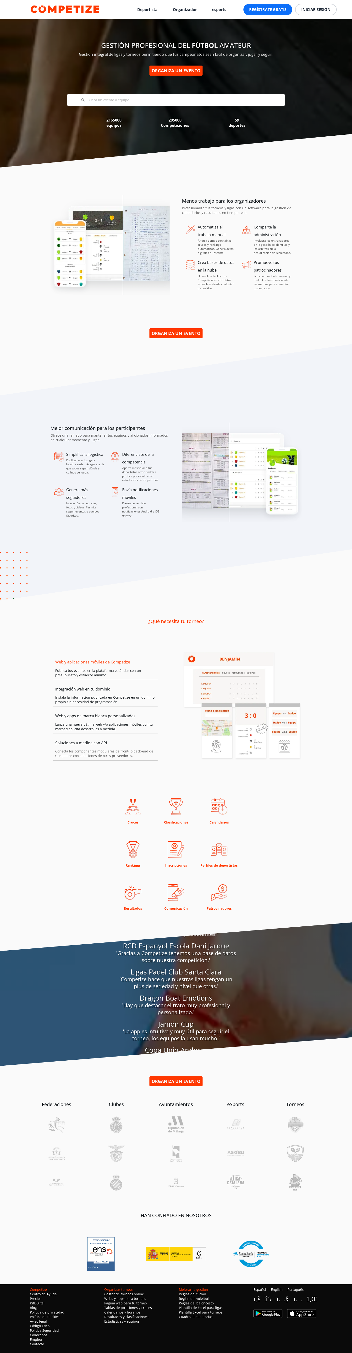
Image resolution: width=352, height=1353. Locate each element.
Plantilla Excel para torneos (200, 1312)
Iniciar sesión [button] (315, 9)
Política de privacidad (47, 1312)
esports (219, 9)
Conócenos (38, 1335)
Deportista (147, 9)
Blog (33, 1307)
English (277, 1289)
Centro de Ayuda (43, 1294)
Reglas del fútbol (192, 1294)
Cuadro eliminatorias (196, 1316)
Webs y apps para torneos (125, 1298)
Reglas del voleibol (194, 1298)
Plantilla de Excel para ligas (201, 1307)
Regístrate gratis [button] (267, 9)
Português (295, 1289)
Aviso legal (38, 1321)
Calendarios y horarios (122, 1312)
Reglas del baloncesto (196, 1303)
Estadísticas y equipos (122, 1321)
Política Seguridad (44, 1330)
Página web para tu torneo (125, 1303)
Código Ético (40, 1326)
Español (259, 1289)
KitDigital (37, 1303)
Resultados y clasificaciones (126, 1316)
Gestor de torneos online (124, 1294)
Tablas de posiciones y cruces (128, 1307)
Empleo (36, 1339)
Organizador (185, 9)
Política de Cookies (45, 1316)
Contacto (37, 1344)
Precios (35, 1298)
